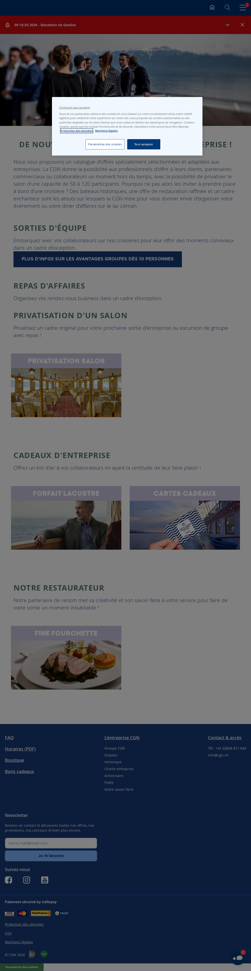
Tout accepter (143, 144)
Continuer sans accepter (74, 107)
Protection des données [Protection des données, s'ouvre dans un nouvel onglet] (77, 131)
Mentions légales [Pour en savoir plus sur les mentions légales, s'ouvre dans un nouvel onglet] (106, 131)
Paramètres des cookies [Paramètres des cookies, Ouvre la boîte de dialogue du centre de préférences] (105, 144)
